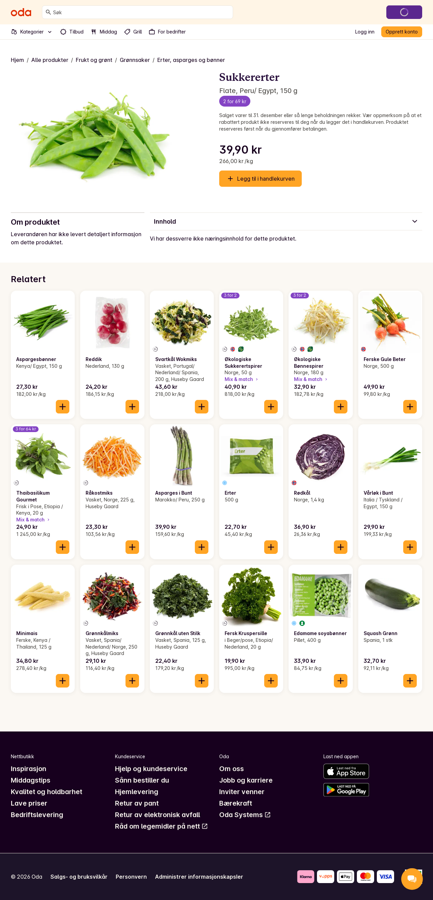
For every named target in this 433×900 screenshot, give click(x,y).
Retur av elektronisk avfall (157, 815)
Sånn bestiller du (142, 780)
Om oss (231, 769)
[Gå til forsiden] (21, 12)
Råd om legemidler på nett (161, 826)
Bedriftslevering (37, 815)
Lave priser (29, 803)
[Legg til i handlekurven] (62, 406)
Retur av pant (137, 803)
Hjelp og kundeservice (151, 769)
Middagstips (30, 780)
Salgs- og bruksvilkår (79, 876)
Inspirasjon (28, 769)
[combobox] (141, 12)
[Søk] (48, 12)
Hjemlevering (136, 792)
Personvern (131, 876)
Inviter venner (242, 792)
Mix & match (242, 379)
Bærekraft (235, 803)
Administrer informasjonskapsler (199, 876)
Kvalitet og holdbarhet (46, 792)
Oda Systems (245, 815)
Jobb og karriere (246, 780)
